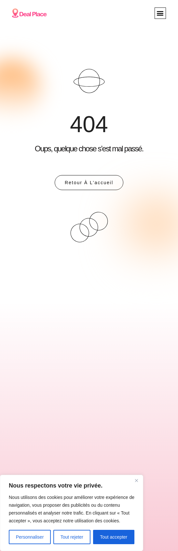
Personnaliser (30, 537)
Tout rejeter (72, 537)
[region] (71, 513)
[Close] (136, 480)
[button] (160, 13)
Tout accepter (113, 537)
